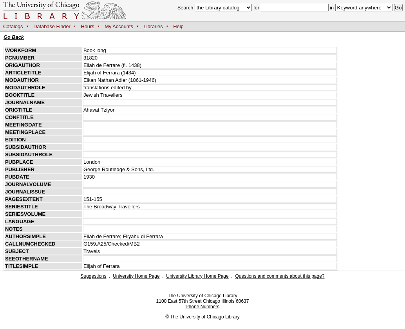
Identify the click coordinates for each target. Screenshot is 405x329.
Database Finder (52, 26)
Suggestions (93, 276)
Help (178, 26)
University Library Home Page (197, 276)
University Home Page (136, 276)
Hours (87, 26)
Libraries (153, 26)
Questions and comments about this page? (279, 276)
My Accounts (119, 26)
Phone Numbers (203, 306)
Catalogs (13, 26)
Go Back (14, 37)
